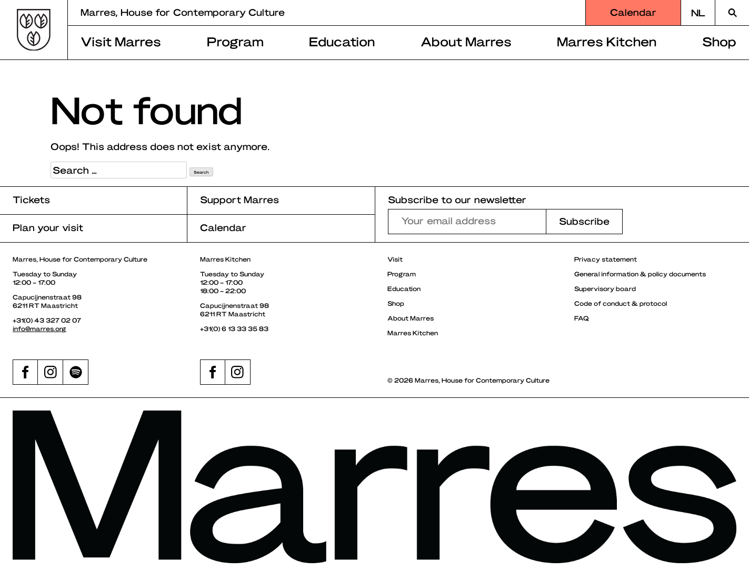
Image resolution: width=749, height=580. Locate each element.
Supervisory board (605, 288)
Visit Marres (121, 41)
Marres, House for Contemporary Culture (183, 11)
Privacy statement (605, 259)
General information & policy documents (640, 273)
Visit (395, 259)
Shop (719, 41)
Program (235, 41)
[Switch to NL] (698, 12)
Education (342, 41)
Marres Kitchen (606, 41)
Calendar (633, 11)
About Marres (466, 41)
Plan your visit (48, 227)
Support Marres (239, 199)
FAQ (581, 318)
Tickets (31, 199)
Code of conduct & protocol (620, 303)
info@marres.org (39, 328)
